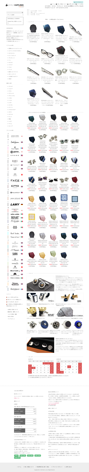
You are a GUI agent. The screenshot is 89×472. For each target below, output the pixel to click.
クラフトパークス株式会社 (53, 403)
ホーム (52, 4)
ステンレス (11, 93)
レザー (10, 102)
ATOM (12, 316)
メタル (10, 98)
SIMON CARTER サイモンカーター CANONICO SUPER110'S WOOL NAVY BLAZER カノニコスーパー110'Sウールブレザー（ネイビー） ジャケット (33, 37)
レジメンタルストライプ (40, 13)
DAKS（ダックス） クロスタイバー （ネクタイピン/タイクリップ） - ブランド (33, 60)
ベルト (10, 67)
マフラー (11, 64)
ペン (10, 60)
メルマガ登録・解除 (12, 314)
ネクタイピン (12, 53)
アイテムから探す (34, 10)
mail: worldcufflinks (52, 404)
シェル (10, 100)
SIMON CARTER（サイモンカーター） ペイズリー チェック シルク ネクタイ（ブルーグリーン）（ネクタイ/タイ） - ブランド (47, 37)
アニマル (38, 14)
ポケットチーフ (12, 74)
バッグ (10, 69)
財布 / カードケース (13, 71)
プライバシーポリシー (57, 466)
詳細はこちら (16, 398)
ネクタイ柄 (33, 13)
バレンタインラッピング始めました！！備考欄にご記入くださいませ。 (15, 33)
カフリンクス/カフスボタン (15, 50)
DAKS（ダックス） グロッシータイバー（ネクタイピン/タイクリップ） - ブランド (61, 102)
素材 (32, 12)
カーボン (11, 105)
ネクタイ (40, 10)
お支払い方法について (13, 309)
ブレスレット (12, 57)
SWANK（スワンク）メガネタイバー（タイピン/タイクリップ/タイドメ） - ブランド (47, 60)
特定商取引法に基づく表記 (43, 466)
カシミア (11, 126)
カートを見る (79, 4)
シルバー (11, 88)
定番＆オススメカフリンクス (15, 48)
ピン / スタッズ (12, 55)
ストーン (11, 107)
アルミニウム (12, 95)
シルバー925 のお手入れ (12, 297)
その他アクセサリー (13, 76)
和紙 (10, 119)
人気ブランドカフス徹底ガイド (14, 299)
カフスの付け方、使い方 (12, 301)
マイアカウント (78, 2)
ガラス (10, 112)
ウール (10, 123)
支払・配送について (61, 4)
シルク (35, 12)
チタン (10, 91)
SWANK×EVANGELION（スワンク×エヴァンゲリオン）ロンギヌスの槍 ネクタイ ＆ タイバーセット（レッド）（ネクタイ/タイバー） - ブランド (61, 59)
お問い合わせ (71, 4)
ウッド (10, 116)
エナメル (11, 114)
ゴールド (11, 86)
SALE (10, 78)
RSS (9, 316)
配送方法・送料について (13, 311)
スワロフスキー (12, 109)
